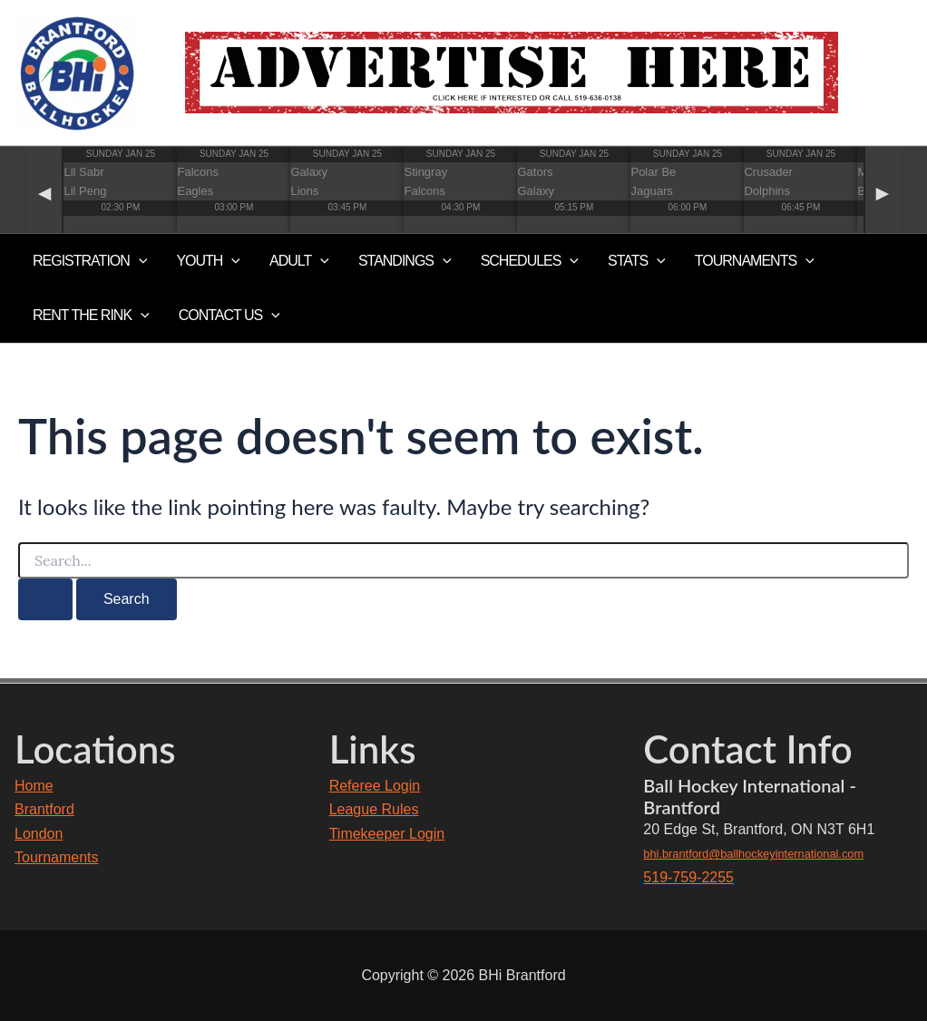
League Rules (374, 809)
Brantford (44, 809)
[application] (139, 261)
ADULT (299, 261)
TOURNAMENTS (755, 261)
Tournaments (57, 857)
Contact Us (229, 315)
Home (34, 785)
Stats (637, 261)
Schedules (530, 261)
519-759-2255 (688, 877)
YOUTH (208, 261)
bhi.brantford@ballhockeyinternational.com (753, 854)
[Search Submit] (45, 599)
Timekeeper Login (386, 833)
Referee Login (375, 785)
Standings (405, 261)
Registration (90, 261)
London (39, 833)
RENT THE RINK (91, 315)
